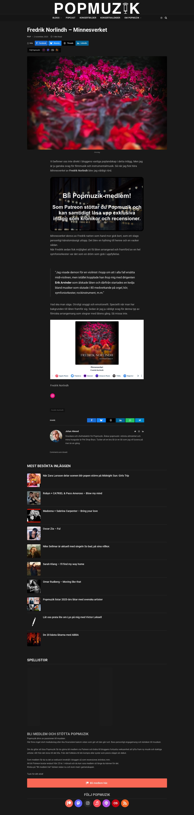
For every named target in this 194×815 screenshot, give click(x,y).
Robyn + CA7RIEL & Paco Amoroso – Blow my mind (72, 493)
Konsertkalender (110, 18)
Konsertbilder (88, 18)
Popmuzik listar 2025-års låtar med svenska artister (73, 599)
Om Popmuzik (131, 18)
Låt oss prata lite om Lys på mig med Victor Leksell (72, 617)
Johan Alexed (72, 431)
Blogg (56, 18)
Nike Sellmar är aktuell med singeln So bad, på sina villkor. (76, 546)
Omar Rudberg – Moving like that (62, 581)
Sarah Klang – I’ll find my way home (63, 564)
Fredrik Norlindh (57, 410)
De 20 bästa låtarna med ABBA (61, 634)
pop (29, 37)
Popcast (70, 18)
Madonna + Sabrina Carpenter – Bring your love (70, 511)
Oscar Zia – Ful (51, 528)
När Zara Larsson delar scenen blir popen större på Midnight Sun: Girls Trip (86, 475)
